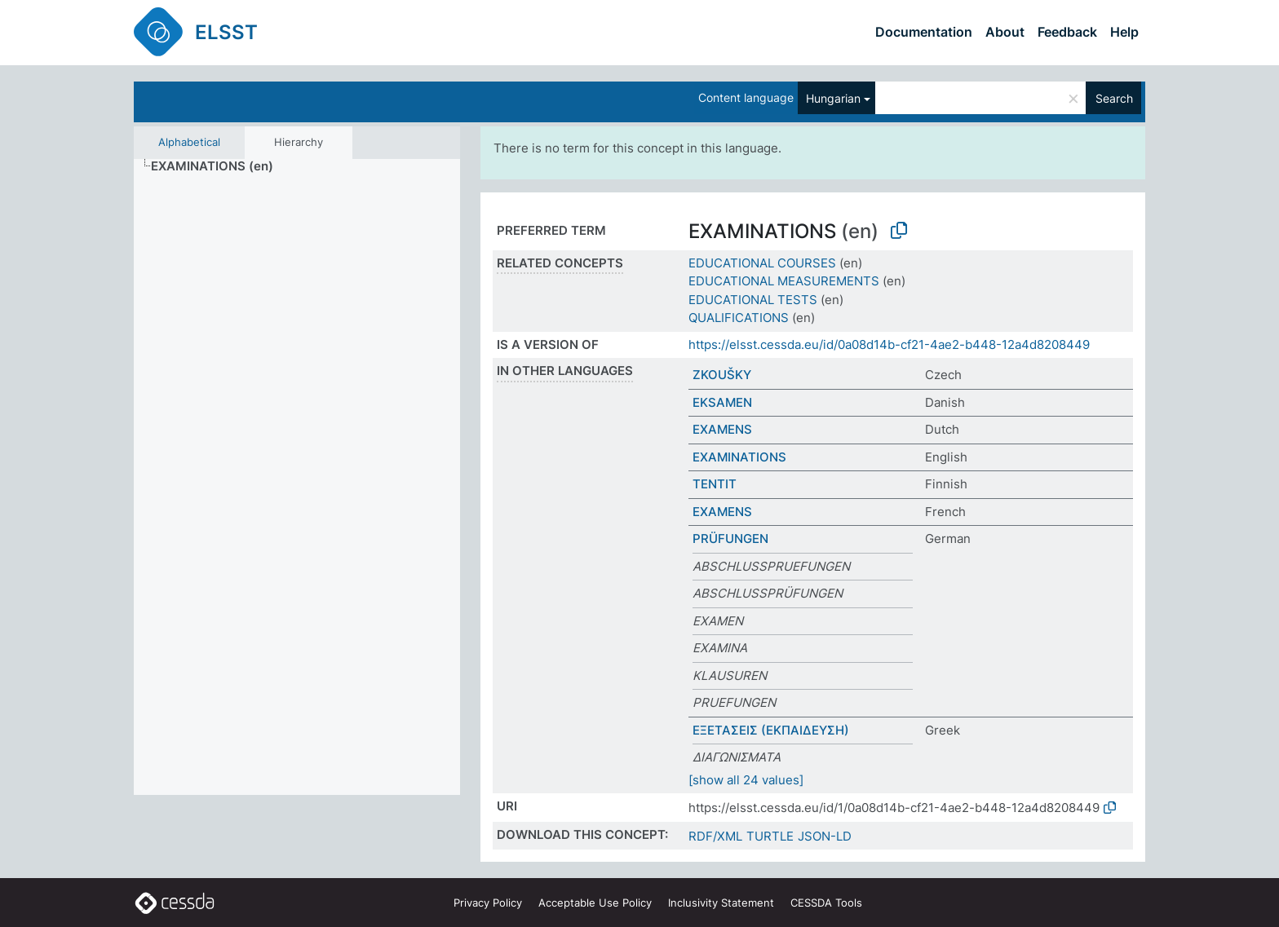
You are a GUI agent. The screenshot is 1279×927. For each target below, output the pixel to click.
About (1005, 32)
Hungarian (833, 98)
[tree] (297, 477)
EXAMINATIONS (739, 457)
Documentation (923, 32)
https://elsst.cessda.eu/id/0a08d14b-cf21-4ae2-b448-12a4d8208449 (889, 344)
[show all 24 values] (745, 780)
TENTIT (715, 484)
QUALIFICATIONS (738, 317)
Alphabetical (189, 141)
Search (1114, 98)
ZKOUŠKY (722, 374)
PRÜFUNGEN (730, 538)
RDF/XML (715, 836)
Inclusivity (721, 902)
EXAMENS (722, 429)
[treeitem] (219, 166)
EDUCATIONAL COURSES (762, 263)
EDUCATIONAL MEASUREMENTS (783, 281)
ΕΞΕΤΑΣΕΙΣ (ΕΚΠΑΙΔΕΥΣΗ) (771, 730)
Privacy (488, 902)
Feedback (1067, 32)
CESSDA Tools (826, 902)
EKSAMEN (722, 402)
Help (1124, 32)
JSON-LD (825, 836)
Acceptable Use (595, 902)
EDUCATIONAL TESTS (752, 299)
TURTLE (770, 836)
